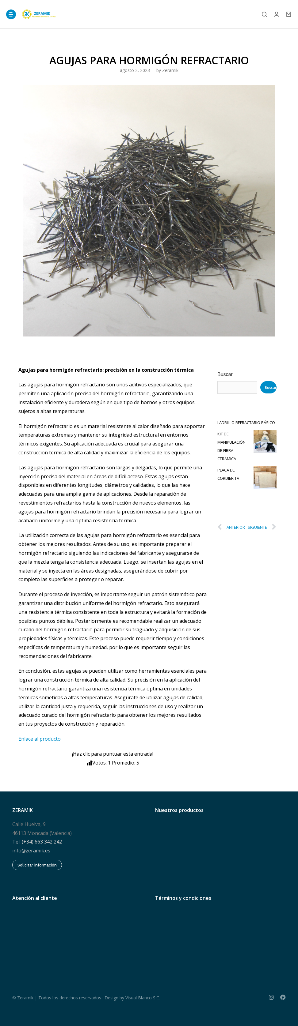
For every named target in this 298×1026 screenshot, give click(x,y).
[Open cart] (289, 14)
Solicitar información (37, 865)
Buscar (225, 374)
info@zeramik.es (31, 850)
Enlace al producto (39, 738)
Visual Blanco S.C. (142, 998)
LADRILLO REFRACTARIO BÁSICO (246, 422)
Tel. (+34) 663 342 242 (37, 841)
